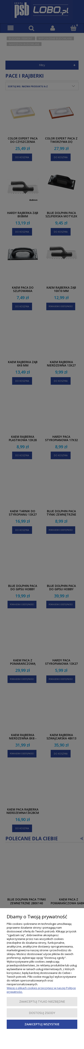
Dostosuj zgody (42, 1013)
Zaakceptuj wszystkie (42, 1024)
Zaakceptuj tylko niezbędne (42, 1001)
